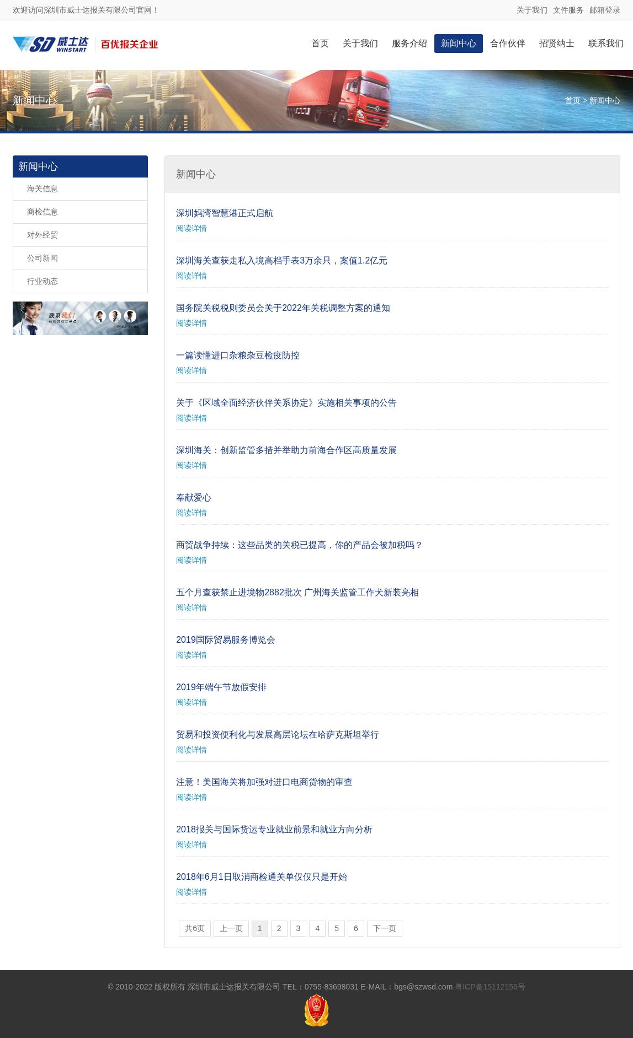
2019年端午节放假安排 (221, 687)
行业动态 (42, 281)
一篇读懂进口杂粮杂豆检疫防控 (238, 355)
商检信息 (42, 211)
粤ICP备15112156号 (490, 986)
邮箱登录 (604, 10)
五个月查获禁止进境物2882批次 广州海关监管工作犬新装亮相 (297, 592)
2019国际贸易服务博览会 (225, 639)
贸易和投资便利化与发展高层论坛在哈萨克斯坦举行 (277, 734)
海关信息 (42, 188)
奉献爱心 (193, 497)
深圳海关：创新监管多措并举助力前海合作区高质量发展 (286, 450)
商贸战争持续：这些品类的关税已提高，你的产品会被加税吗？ (299, 545)
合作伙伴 (507, 43)
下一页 (384, 928)
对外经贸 (42, 234)
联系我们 (606, 43)
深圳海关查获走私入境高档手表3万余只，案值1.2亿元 (281, 260)
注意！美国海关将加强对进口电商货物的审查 (264, 782)
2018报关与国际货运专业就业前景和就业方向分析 (274, 829)
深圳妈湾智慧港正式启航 (224, 213)
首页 (320, 43)
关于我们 (532, 10)
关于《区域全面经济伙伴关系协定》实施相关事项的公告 (286, 402)
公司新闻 (42, 258)
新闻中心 (458, 43)
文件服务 (568, 10)
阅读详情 (191, 228)
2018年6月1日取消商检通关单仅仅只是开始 (261, 876)
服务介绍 (409, 43)
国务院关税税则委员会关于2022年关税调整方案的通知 (283, 308)
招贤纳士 (557, 43)
